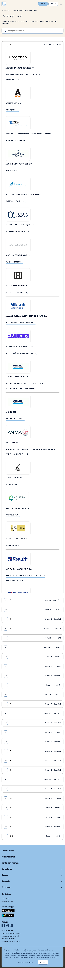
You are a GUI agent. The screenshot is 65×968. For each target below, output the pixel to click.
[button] (61, 4)
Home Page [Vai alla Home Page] (6, 10)
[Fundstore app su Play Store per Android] (32, 915)
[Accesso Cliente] (53, 4)
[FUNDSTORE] (4, 4)
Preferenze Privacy (25, 962)
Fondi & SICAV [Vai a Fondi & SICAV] (18, 10)
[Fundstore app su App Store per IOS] (32, 910)
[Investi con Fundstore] (43, 4)
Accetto (43, 962)
